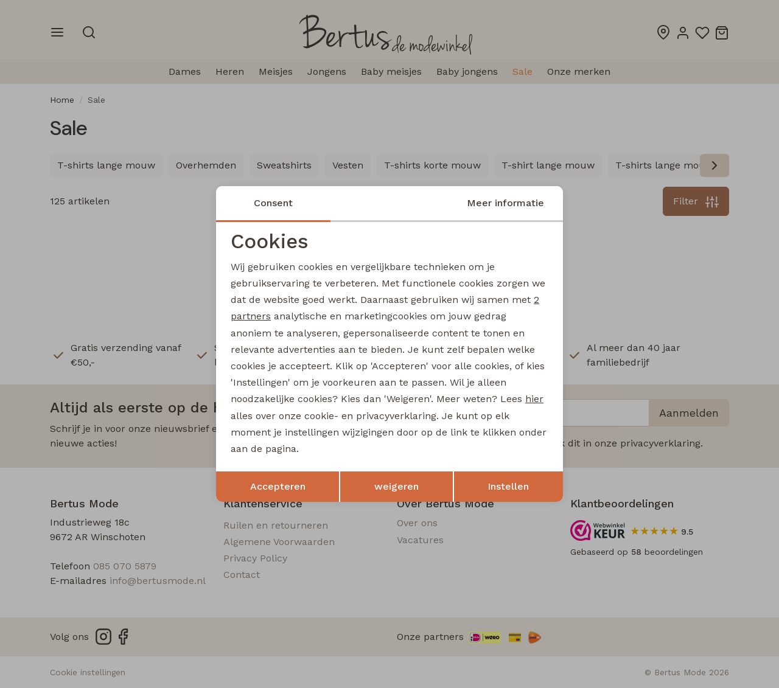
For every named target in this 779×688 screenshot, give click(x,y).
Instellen (508, 486)
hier (534, 399)
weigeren (396, 486)
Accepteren (278, 486)
